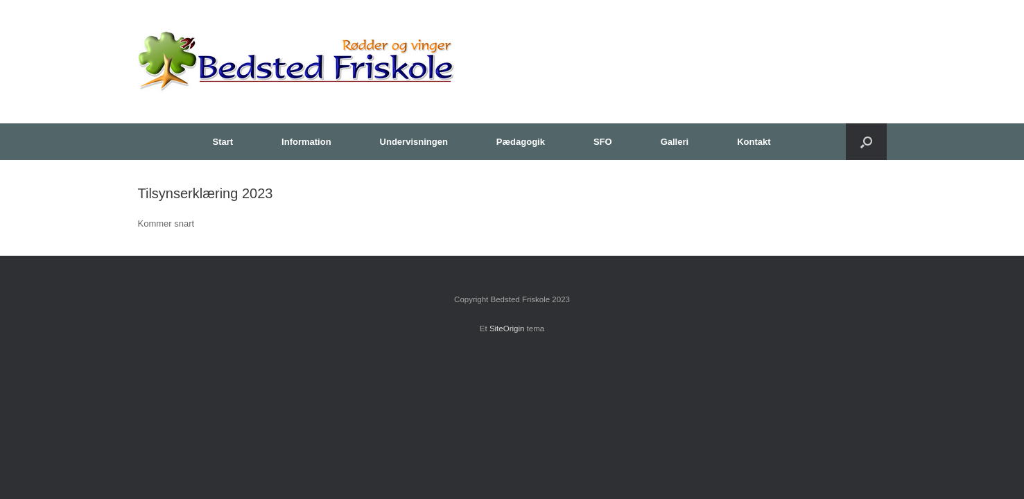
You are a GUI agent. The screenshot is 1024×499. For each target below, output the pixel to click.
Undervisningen (414, 142)
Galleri (674, 142)
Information (306, 142)
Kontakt (753, 142)
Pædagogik (520, 142)
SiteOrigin (507, 328)
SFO (602, 142)
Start (222, 142)
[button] (866, 141)
